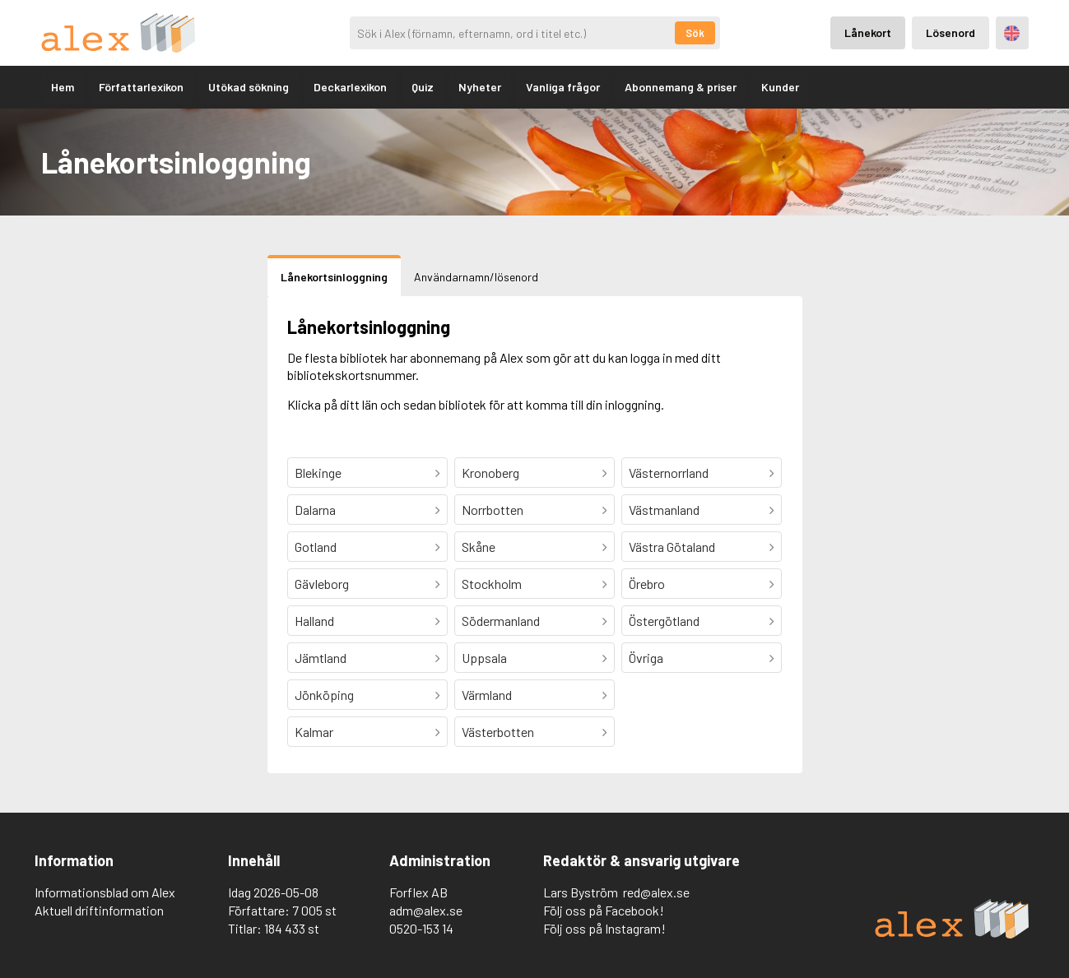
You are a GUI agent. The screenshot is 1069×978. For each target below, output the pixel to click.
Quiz (422, 87)
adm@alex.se (425, 910)
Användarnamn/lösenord (476, 277)
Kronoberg (490, 472)
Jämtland (320, 657)
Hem (62, 87)
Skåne (478, 546)
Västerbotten (498, 731)
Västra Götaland (672, 546)
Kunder (780, 87)
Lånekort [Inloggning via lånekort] (867, 32)
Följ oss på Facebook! (603, 910)
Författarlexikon (141, 87)
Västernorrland (669, 472)
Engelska (1012, 33)
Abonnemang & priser (681, 87)
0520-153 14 (421, 928)
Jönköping (324, 694)
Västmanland (664, 509)
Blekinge (318, 472)
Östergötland (664, 620)
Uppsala (484, 657)
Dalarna (315, 509)
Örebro (647, 583)
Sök (695, 32)
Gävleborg (322, 583)
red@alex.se (656, 892)
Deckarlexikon (350, 87)
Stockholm (492, 583)
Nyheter (479, 87)
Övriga (646, 657)
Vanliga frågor (563, 87)
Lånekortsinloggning (334, 277)
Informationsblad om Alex (105, 892)
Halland (314, 620)
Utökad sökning (248, 87)
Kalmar (314, 731)
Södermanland (501, 620)
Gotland (316, 546)
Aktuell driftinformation (99, 910)
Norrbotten (492, 509)
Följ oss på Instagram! (604, 928)
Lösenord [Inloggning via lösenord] (950, 32)
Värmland (487, 694)
